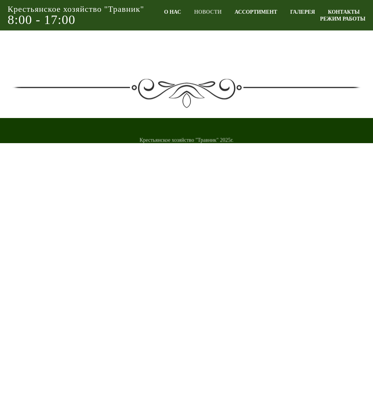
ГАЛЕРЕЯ (302, 12)
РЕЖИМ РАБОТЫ (342, 19)
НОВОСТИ (208, 12)
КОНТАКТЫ (344, 12)
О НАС (172, 12)
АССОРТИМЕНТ (256, 12)
